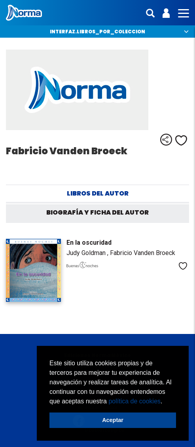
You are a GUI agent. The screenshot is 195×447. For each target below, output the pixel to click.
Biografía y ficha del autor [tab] (97, 212)
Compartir (166, 140)
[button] (165, 402)
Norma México (24, 13)
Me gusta (181, 140)
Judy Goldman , (88, 253)
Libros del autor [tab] (98, 193)
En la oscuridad (89, 242)
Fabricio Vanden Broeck (142, 253)
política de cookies (134, 401)
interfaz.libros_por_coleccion (97, 31)
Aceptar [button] (112, 420)
